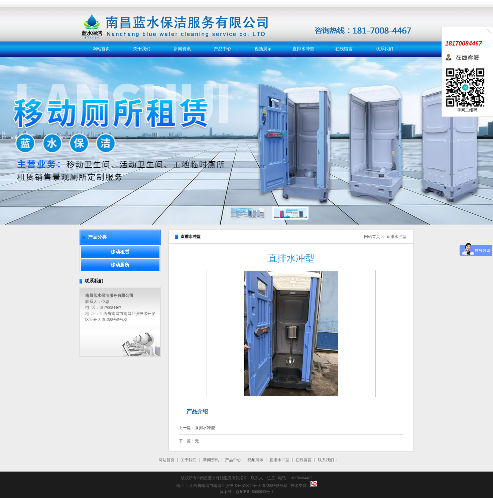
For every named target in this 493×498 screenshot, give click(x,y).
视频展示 (263, 48)
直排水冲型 (303, 48)
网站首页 (101, 48)
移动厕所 (120, 264)
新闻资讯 (182, 48)
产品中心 (222, 48)
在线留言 (344, 48)
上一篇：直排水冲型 (197, 427)
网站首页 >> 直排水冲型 (385, 236)
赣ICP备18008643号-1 (254, 491)
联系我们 (384, 48)
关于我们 (141, 48)
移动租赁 (120, 251)
